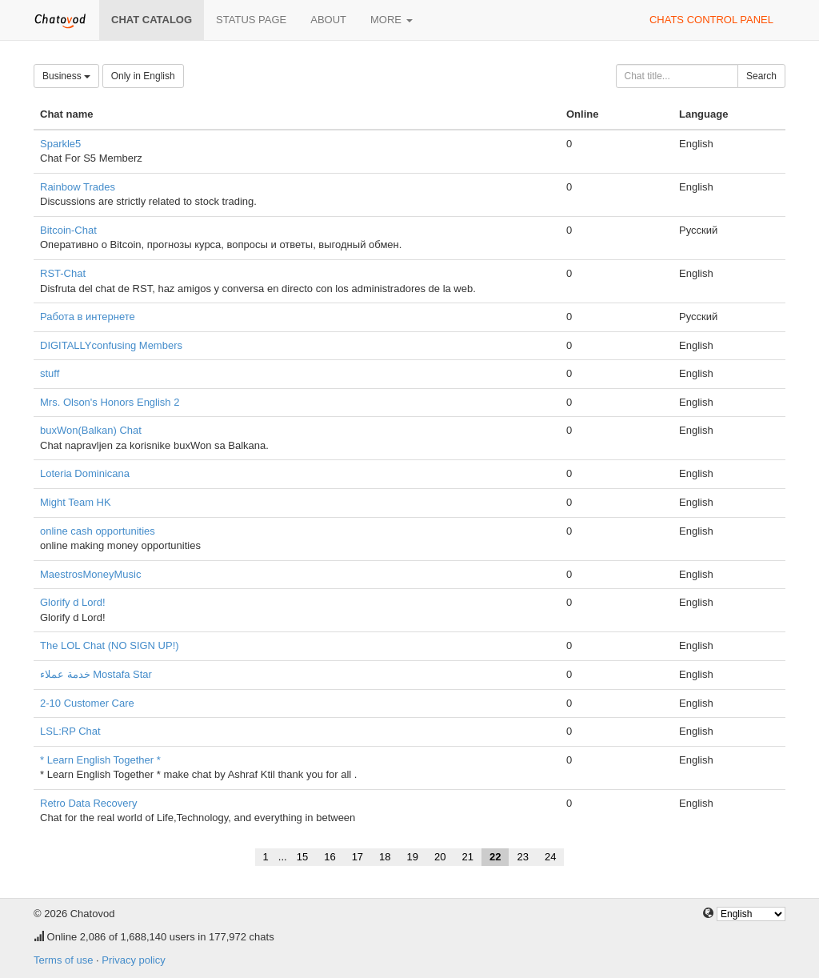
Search (761, 76)
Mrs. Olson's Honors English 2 (109, 402)
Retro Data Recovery (88, 803)
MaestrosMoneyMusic (90, 574)
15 (302, 857)
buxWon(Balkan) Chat (91, 430)
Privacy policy (133, 960)
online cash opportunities (97, 531)
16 (329, 857)
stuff (49, 373)
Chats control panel (711, 20)
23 (522, 857)
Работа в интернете (87, 317)
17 (357, 857)
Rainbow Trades (77, 187)
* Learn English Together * (100, 760)
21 (467, 857)
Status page (251, 20)
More (391, 20)
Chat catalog (151, 20)
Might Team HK (75, 502)
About (328, 20)
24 (550, 857)
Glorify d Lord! (73, 602)
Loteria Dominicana (85, 473)
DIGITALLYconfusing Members (111, 345)
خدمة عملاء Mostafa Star (96, 674)
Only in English (143, 76)
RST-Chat (63, 273)
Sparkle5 (60, 144)
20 (439, 857)
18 (384, 857)
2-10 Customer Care (87, 703)
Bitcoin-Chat (68, 230)
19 (412, 857)
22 (495, 857)
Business (66, 76)
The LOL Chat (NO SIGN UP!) (109, 645)
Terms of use (63, 960)
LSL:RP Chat (70, 731)
